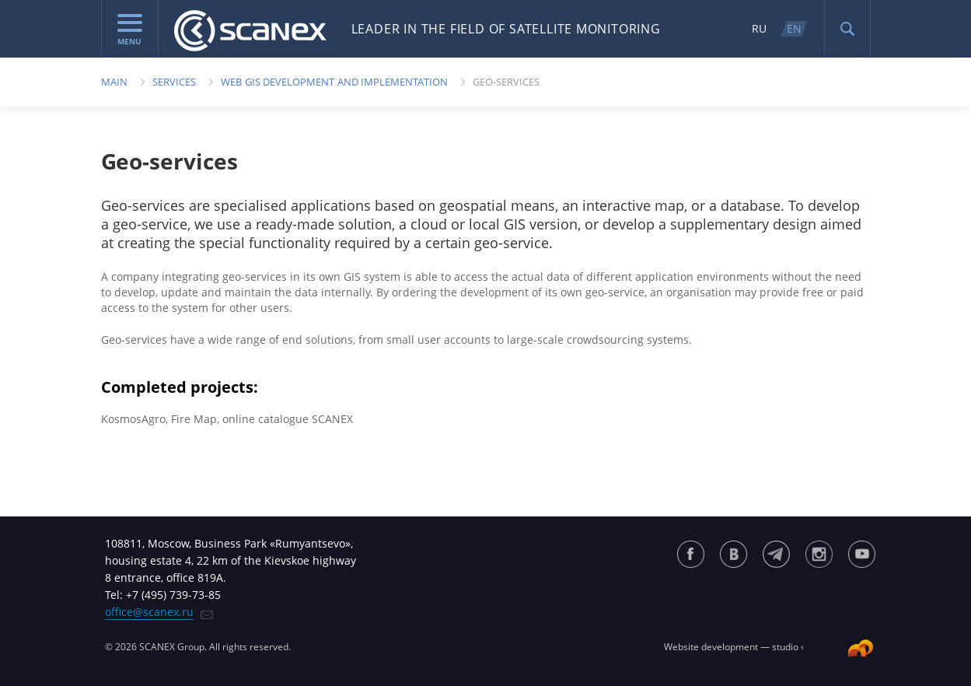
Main (114, 82)
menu (129, 30)
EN (794, 28)
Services (174, 82)
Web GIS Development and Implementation (334, 82)
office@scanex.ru (149, 611)
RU (759, 28)
